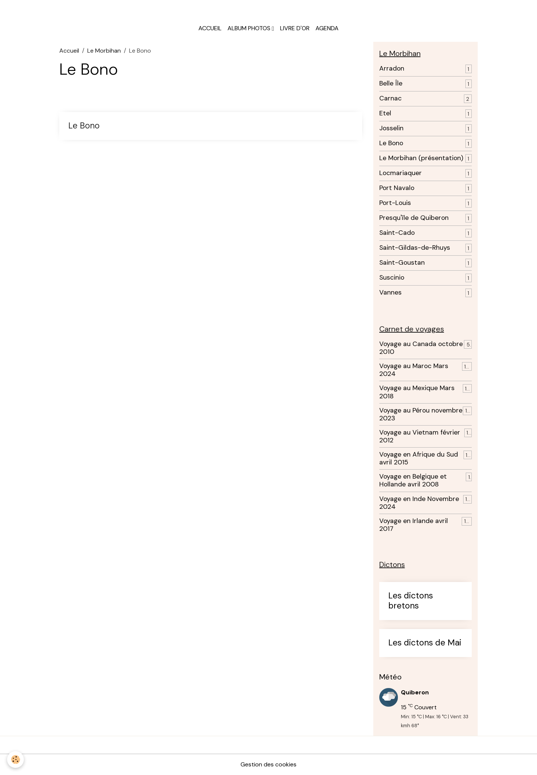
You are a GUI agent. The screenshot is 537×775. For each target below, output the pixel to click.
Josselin (391, 128)
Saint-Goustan (402, 263)
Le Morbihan (104, 51)
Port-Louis (395, 203)
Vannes (390, 292)
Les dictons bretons (410, 601)
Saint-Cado (397, 233)
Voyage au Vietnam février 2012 (419, 436)
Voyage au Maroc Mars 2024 (413, 370)
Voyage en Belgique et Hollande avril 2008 (413, 480)
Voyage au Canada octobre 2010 (421, 348)
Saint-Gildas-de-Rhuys (414, 248)
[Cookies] (15, 759)
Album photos (249, 28)
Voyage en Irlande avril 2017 (413, 525)
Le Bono (84, 126)
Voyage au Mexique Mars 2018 (417, 392)
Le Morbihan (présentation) (421, 158)
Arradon (391, 68)
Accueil (210, 28)
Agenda (327, 28)
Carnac (390, 98)
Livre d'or (295, 28)
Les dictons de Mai (424, 643)
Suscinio (391, 277)
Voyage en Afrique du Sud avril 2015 (418, 458)
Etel (385, 113)
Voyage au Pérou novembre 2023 (420, 414)
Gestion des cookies (268, 764)
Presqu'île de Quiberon (414, 218)
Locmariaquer (400, 173)
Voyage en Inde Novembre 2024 (419, 503)
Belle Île (390, 83)
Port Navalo (396, 188)
